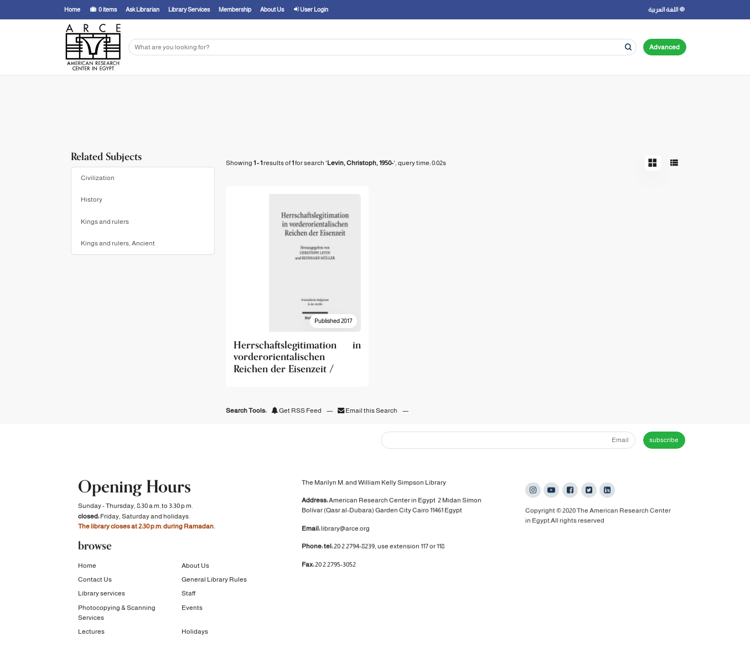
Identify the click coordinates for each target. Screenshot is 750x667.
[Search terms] (382, 47)
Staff (188, 595)
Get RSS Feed (296, 410)
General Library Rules (214, 581)
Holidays (195, 633)
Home (87, 567)
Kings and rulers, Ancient (118, 243)
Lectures (91, 633)
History (91, 199)
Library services (101, 595)
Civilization (98, 178)
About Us (195, 567)
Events (192, 609)
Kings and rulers (105, 221)
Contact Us (95, 581)
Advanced (664, 47)
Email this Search (368, 410)
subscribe (664, 440)
